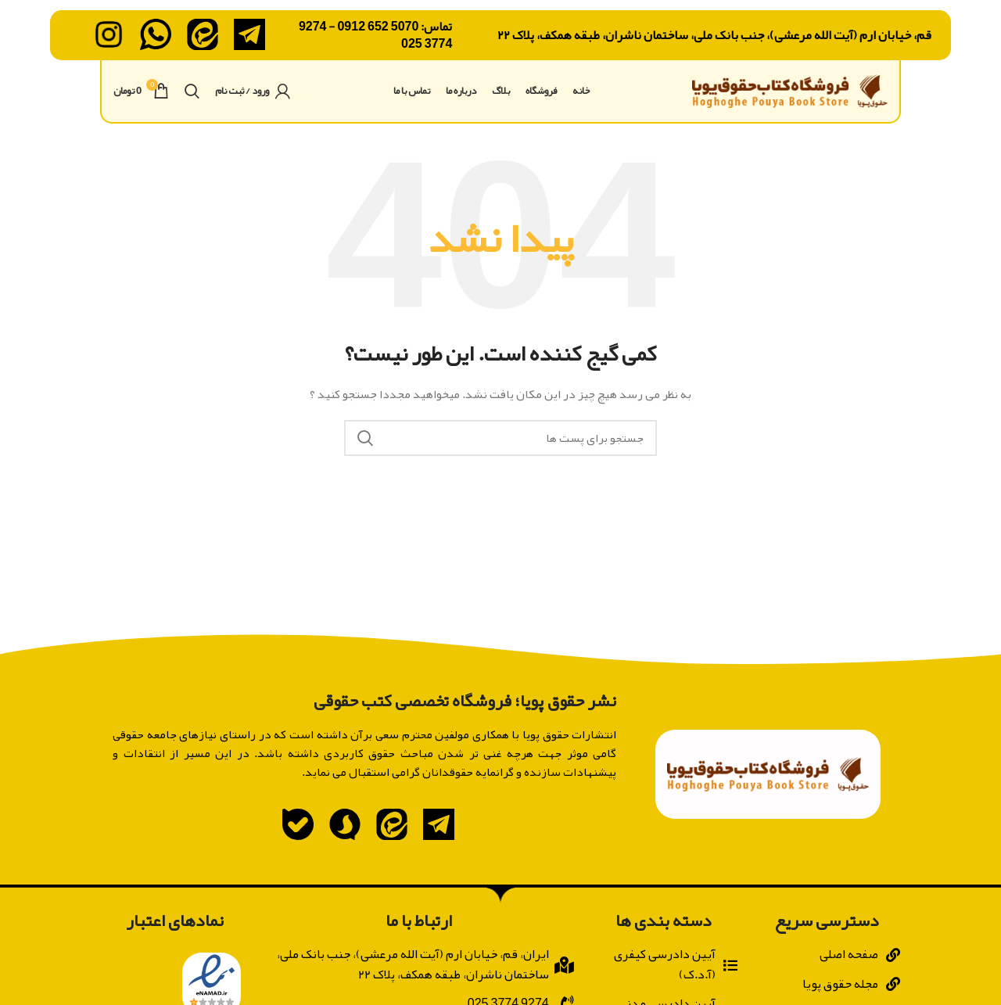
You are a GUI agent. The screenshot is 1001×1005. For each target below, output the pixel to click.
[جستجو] (192, 105)
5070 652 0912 (377, 28)
